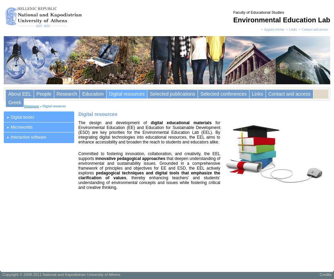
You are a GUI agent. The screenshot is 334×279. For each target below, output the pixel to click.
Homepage (31, 106)
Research (67, 94)
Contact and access (315, 29)
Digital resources (127, 94)
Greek (14, 102)
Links (293, 29)
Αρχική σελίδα (274, 29)
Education (92, 94)
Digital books (22, 117)
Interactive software (28, 137)
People (44, 94)
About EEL (19, 94)
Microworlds (22, 127)
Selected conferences (223, 94)
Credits (326, 274)
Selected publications (172, 94)
